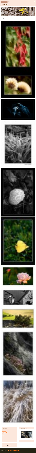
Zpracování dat (17, 450)
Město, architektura (5, 432)
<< (3, 445)
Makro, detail (4, 431)
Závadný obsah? (12, 450)
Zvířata (3, 436)
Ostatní (3, 433)
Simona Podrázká (4, 4)
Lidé (2, 429)
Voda (20, 440)
